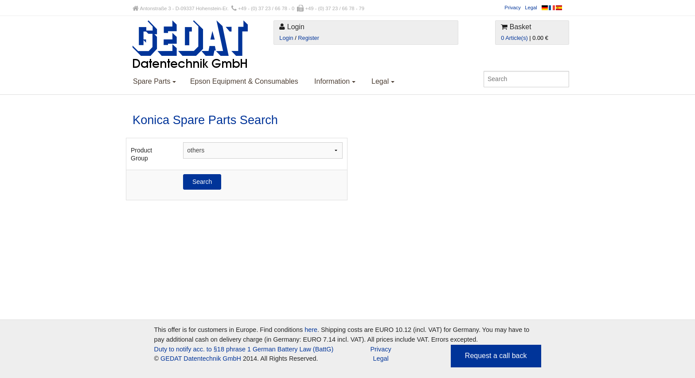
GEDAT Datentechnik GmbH (200, 358)
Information (334, 81)
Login (286, 38)
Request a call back (496, 355)
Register (308, 38)
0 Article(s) (514, 38)
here (311, 329)
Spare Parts (154, 81)
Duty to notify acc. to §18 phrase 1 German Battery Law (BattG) (244, 349)
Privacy (512, 7)
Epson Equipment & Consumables (244, 81)
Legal (531, 7)
